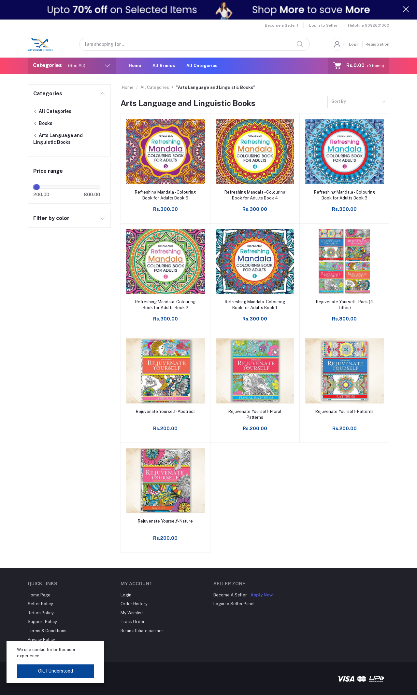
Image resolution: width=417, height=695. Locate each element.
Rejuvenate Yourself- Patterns (344, 411)
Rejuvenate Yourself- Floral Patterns (254, 414)
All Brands (163, 65)
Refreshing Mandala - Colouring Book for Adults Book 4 (254, 195)
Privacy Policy (41, 639)
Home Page (39, 595)
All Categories (201, 65)
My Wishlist (132, 612)
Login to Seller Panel (234, 603)
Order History (134, 603)
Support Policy (42, 621)
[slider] (37, 187)
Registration (377, 44)
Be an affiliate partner (142, 630)
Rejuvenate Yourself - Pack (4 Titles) (344, 304)
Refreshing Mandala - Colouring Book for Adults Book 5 (165, 195)
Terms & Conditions (47, 630)
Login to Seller (323, 25)
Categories (47, 93)
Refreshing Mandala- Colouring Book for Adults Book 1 (255, 304)
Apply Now (262, 595)
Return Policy (41, 612)
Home (135, 65)
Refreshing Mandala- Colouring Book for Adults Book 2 (165, 304)
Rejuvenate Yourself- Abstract (165, 411)
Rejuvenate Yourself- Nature (165, 521)
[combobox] (358, 102)
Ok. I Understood (55, 671)
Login (354, 44)
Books (42, 123)
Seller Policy (40, 603)
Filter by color (51, 218)
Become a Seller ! (281, 25)
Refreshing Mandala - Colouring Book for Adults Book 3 (344, 195)
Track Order (133, 621)
